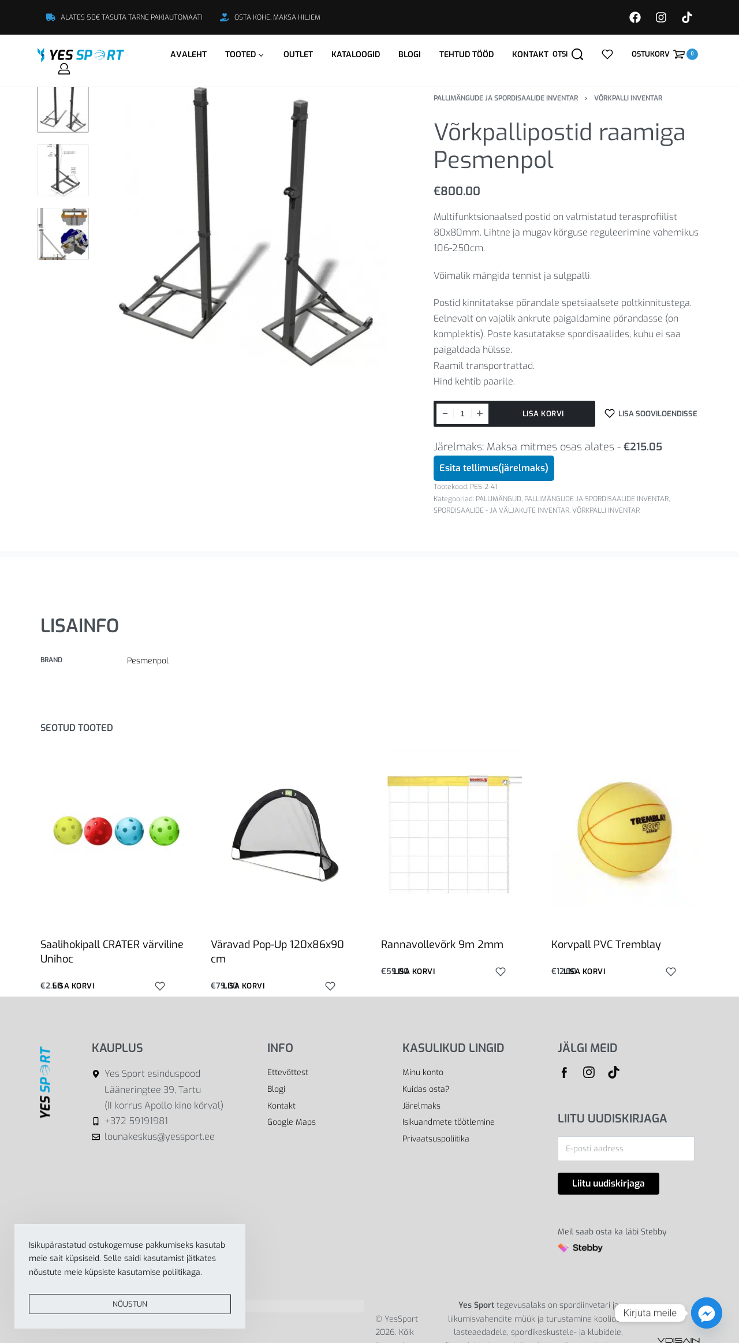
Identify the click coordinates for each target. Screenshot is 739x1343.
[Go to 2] (63, 170)
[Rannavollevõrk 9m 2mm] (454, 833)
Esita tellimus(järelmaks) (493, 468)
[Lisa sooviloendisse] (651, 414)
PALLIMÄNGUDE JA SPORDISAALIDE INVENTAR (506, 98)
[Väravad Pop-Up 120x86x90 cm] (284, 833)
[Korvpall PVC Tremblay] (625, 834)
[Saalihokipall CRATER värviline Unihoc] (114, 834)
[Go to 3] (63, 234)
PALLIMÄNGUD (498, 498)
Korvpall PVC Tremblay (606, 945)
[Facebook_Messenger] (706, 1313)
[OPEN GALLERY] (245, 225)
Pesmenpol (148, 660)
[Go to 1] (63, 107)
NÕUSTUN (130, 1304)
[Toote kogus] (462, 414)
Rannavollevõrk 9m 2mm (442, 945)
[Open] (607, 54)
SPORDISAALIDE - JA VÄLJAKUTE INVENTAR (501, 510)
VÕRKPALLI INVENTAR (628, 98)
